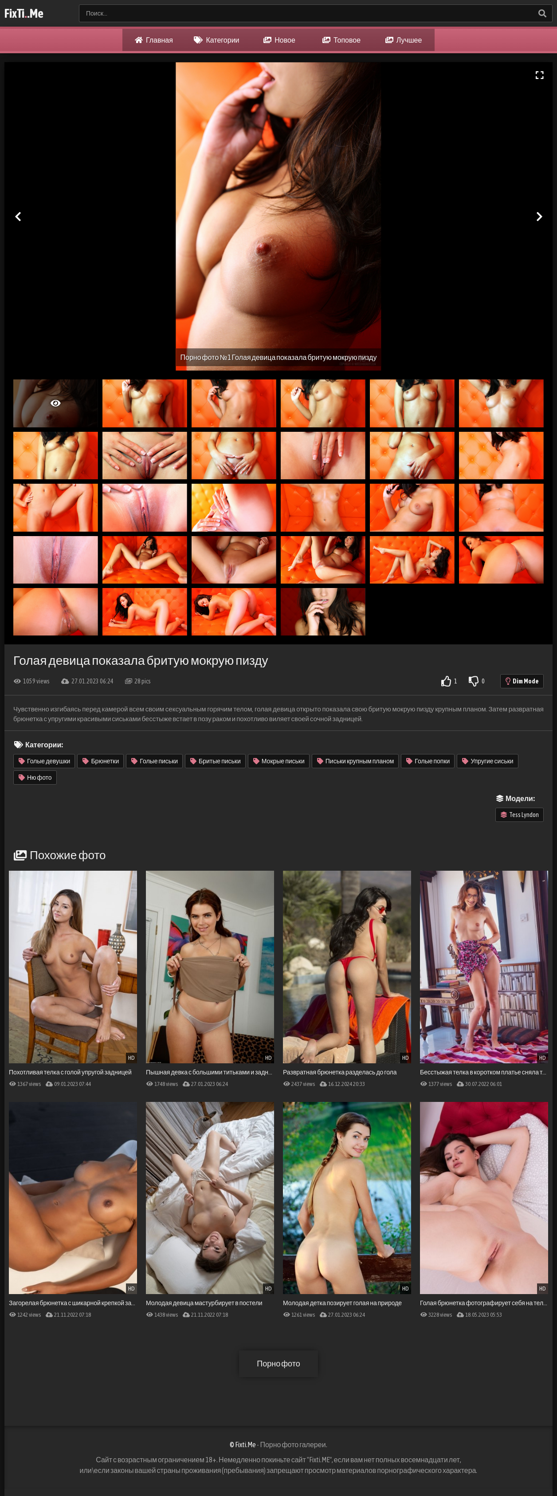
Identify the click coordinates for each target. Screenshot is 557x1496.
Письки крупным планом (355, 761)
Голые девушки (44, 761)
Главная (154, 40)
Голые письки (154, 761)
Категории (216, 40)
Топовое (341, 40)
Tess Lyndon (520, 814)
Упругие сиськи (487, 761)
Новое (279, 40)
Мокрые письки (279, 761)
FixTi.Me (23, 13)
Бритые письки (215, 761)
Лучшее (403, 40)
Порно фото (278, 1363)
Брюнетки (100, 761)
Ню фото (35, 777)
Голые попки (428, 761)
